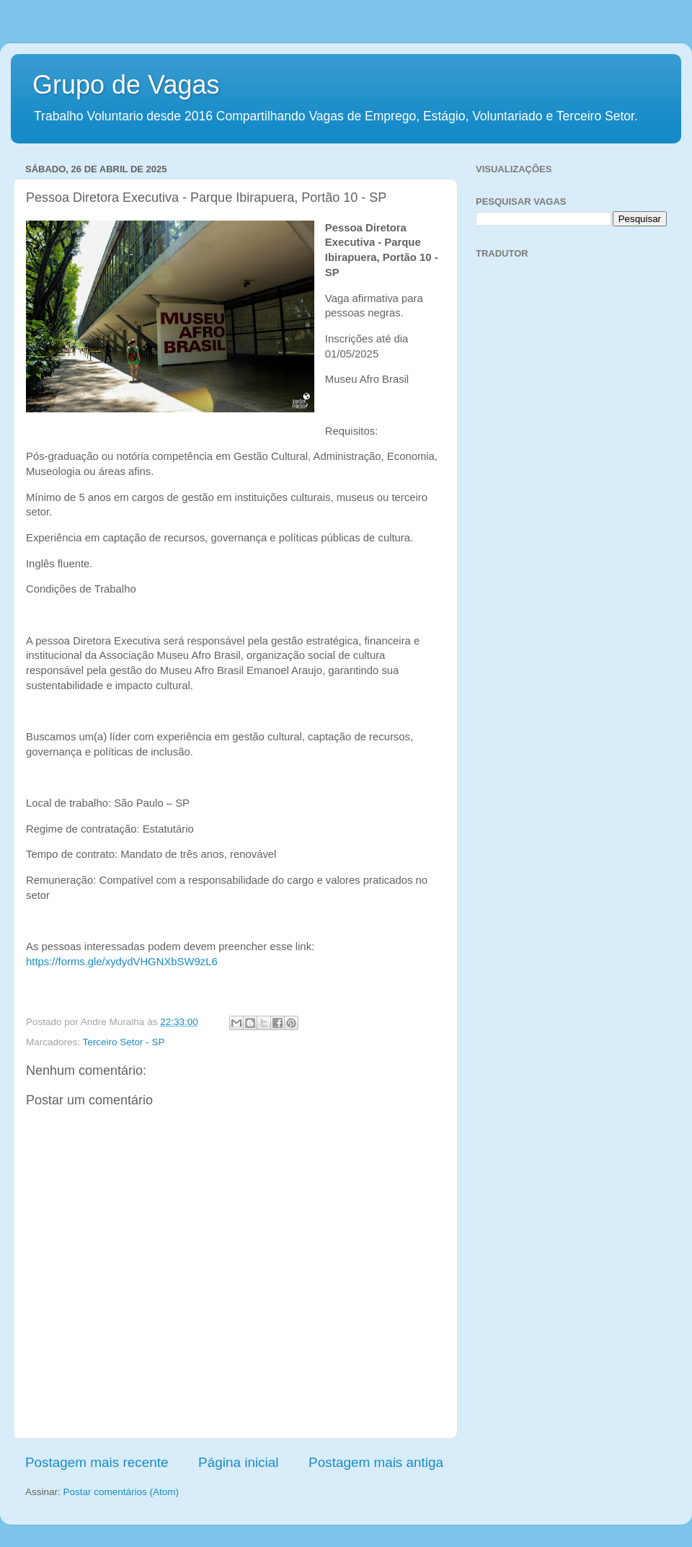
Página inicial (238, 1462)
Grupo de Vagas (126, 84)
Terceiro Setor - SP (124, 1042)
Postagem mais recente (96, 1462)
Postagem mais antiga (376, 1462)
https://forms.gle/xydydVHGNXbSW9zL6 (122, 961)
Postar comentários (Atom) (121, 1491)
